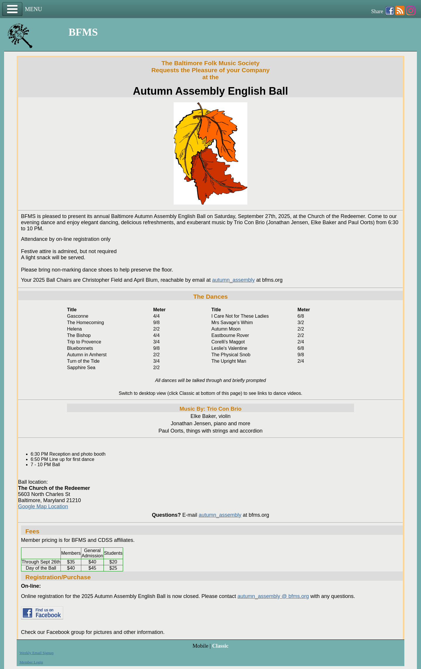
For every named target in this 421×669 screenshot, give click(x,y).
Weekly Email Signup (37, 653)
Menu (12, 9)
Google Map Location (43, 506)
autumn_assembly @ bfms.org (273, 596)
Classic (220, 646)
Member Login (31, 662)
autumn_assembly (233, 280)
